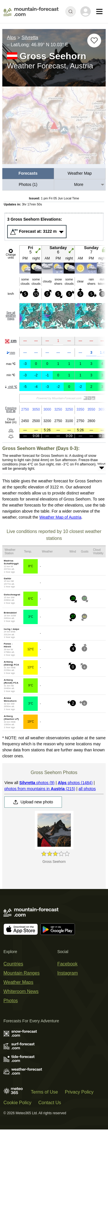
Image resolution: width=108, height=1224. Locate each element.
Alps (11, 37)
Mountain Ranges (21, 973)
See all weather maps (11, 315)
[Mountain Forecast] (30, 11)
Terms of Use (44, 1092)
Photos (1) (28, 184)
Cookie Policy (17, 1102)
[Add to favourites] (94, 40)
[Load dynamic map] (54, 128)
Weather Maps (18, 982)
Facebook (67, 963)
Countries (13, 963)
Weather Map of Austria (60, 517)
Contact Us (49, 1102)
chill (10, 386)
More (78, 184)
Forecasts (27, 173)
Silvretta (30, 37)
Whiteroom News (21, 991)
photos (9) (36, 782)
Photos (10, 1000)
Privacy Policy (79, 1092)
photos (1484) (75, 782)
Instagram (67, 973)
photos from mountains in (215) (39, 788)
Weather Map (80, 173)
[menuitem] (28, 173)
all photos (87, 788)
